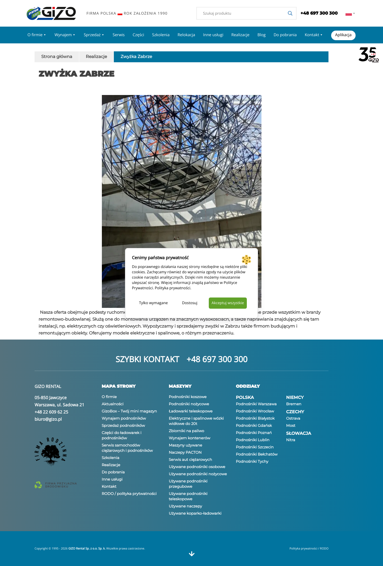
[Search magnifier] (290, 13)
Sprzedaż (94, 35)
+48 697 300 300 (216, 359)
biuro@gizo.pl (48, 419)
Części (138, 35)
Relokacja (186, 35)
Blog (261, 35)
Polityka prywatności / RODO (308, 549)
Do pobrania (285, 35)
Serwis (118, 35)
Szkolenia (161, 35)
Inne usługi (213, 35)
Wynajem (65, 35)
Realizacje (240, 35)
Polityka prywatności (172, 288)
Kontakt (314, 35)
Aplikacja (343, 35)
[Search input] (244, 13)
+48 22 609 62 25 (51, 412)
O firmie (37, 35)
